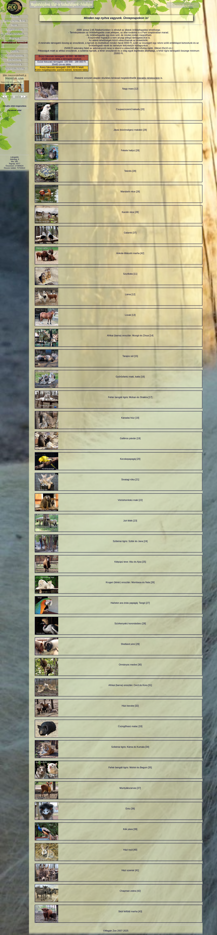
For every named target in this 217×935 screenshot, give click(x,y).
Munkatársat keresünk (14, 42)
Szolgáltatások (14, 29)
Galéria (14, 51)
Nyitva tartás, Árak (14, 21)
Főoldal (14, 16)
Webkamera (14, 64)
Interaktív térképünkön (148, 78)
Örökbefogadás (15, 55)
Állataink (14, 38)
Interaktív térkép (14, 68)
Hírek (14, 25)
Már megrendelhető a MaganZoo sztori (14, 77)
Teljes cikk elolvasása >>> (12, 82)
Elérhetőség (14, 60)
